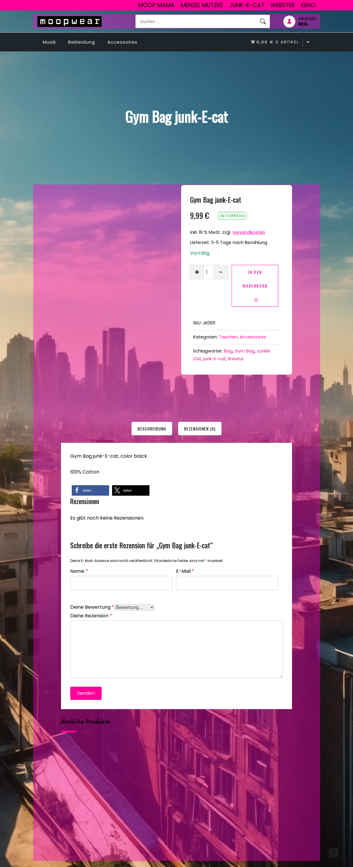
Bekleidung (81, 42)
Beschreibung (151, 428)
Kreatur (236, 359)
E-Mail (185, 570)
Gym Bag (245, 351)
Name (79, 570)
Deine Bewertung (92, 606)
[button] (90, 490)
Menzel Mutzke (202, 5)
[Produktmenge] (209, 272)
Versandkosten (248, 232)
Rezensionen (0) (200, 428)
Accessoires (122, 42)
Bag (228, 351)
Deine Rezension (91, 615)
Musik (49, 42)
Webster (283, 5)
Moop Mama (156, 5)
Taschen (228, 337)
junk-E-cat (246, 5)
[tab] (152, 428)
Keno (308, 5)
